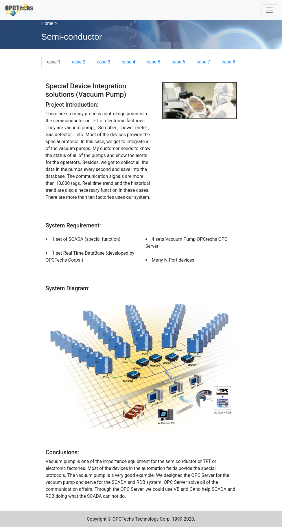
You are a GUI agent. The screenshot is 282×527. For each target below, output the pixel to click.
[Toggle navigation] (269, 10)
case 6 (178, 62)
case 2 (78, 62)
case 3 (103, 62)
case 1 (53, 62)
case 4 (128, 62)
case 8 (228, 62)
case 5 (153, 62)
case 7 (203, 62)
